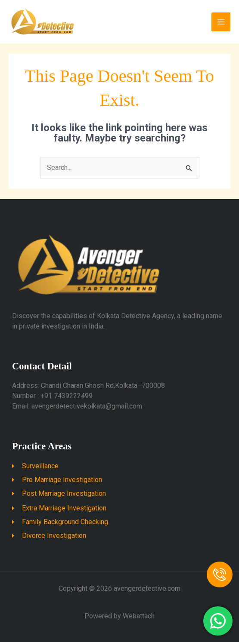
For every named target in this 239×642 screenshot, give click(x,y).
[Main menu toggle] (220, 21)
